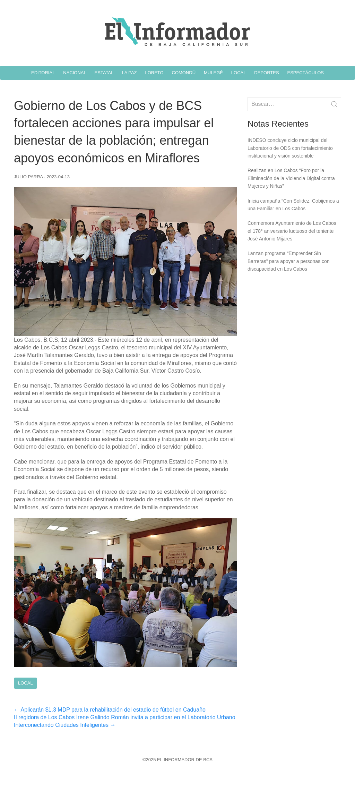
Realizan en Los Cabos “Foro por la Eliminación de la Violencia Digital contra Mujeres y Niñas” (291, 178)
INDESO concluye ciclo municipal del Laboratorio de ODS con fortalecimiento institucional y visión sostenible (290, 148)
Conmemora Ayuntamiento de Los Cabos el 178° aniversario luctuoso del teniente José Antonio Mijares (292, 230)
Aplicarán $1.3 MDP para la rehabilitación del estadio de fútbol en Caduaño (110, 710)
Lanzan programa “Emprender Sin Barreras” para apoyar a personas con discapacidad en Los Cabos (289, 261)
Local (25, 683)
